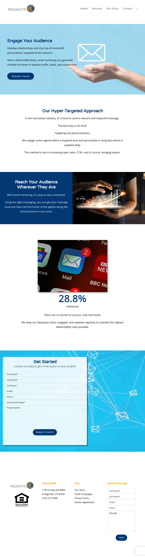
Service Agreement (84, 502)
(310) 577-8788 (50, 498)
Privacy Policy (82, 498)
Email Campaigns (84, 494)
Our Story (80, 490)
